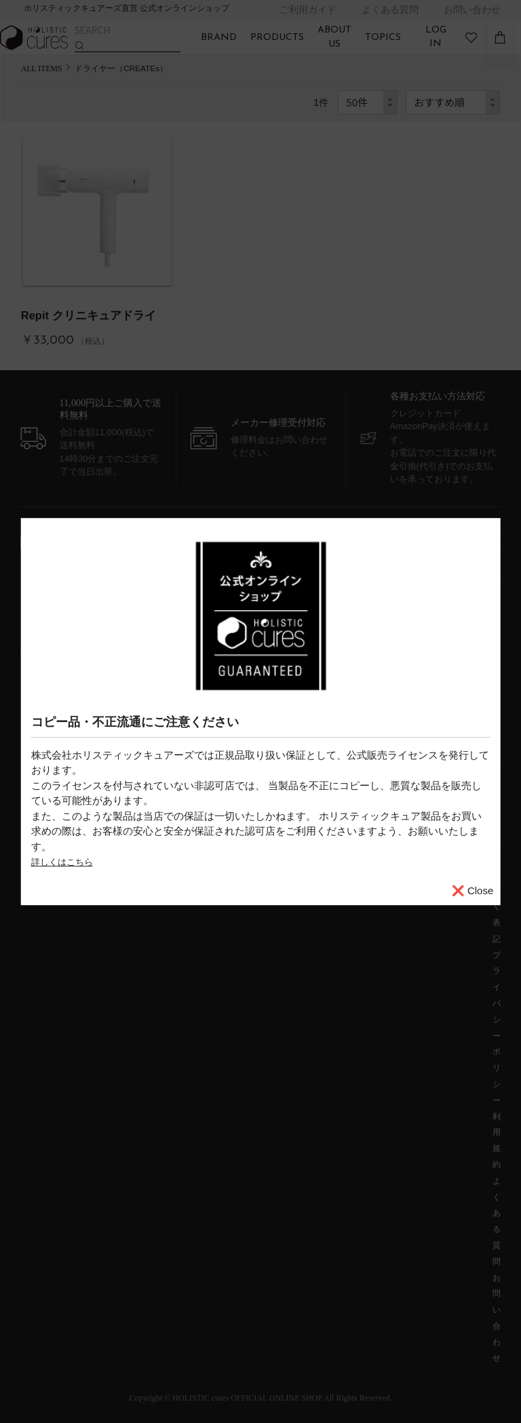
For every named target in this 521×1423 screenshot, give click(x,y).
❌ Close (473, 890)
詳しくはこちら (66, 861)
